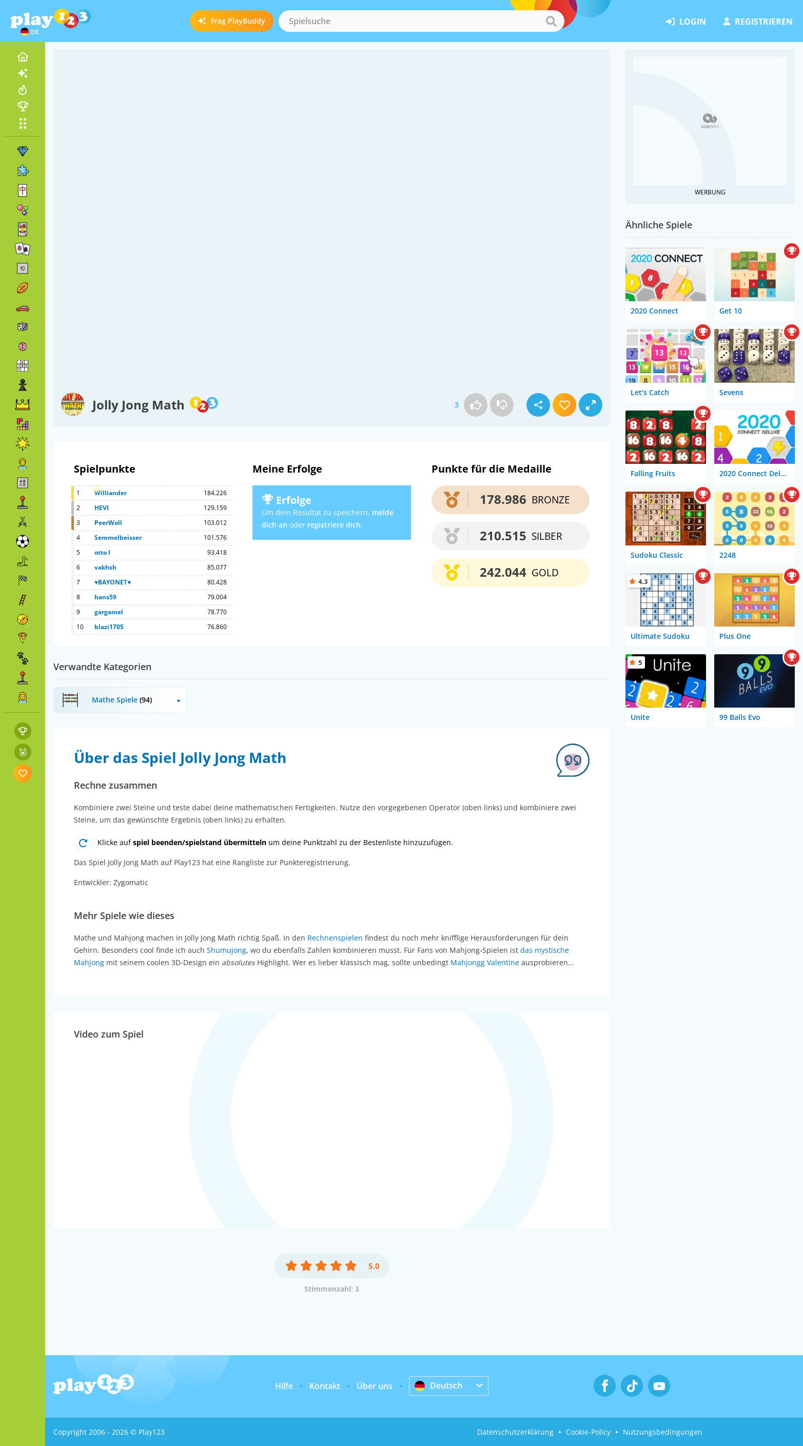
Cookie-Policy (588, 1432)
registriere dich (334, 525)
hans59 (105, 597)
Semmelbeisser (118, 537)
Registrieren (758, 21)
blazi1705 (109, 626)
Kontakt (324, 1386)
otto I (102, 552)
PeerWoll (108, 522)
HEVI (101, 507)
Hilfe (284, 1386)
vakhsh (105, 567)
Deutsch (438, 1385)
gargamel (108, 612)
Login (686, 21)
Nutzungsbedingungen (662, 1432)
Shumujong (226, 950)
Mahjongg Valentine (485, 962)
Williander (110, 492)
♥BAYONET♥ (112, 582)
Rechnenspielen (335, 938)
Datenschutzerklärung (515, 1432)
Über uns (375, 1386)
